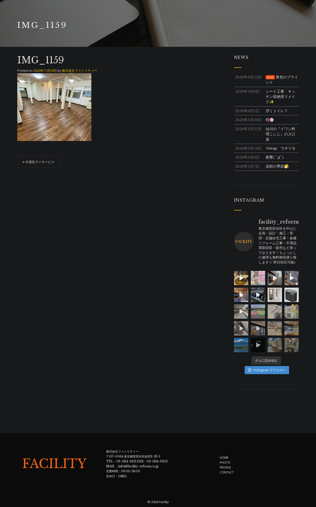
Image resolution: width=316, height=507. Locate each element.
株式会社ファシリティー (79, 70)
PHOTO (225, 462)
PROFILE (225, 467)
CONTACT (227, 472)
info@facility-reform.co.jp (138, 466)
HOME (224, 457)
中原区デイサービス (39, 162)
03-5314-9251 (126, 461)
